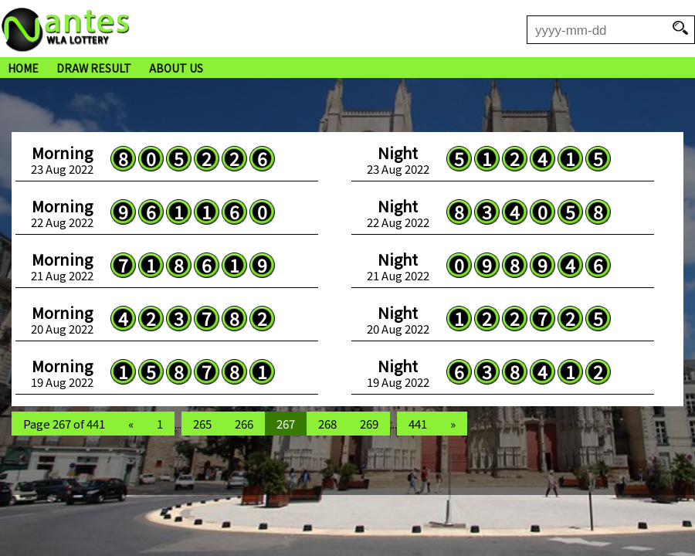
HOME (23, 68)
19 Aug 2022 (62, 373)
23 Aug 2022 (62, 160)
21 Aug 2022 (62, 266)
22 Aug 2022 (62, 213)
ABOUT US (176, 68)
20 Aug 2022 (62, 319)
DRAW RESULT (93, 68)
